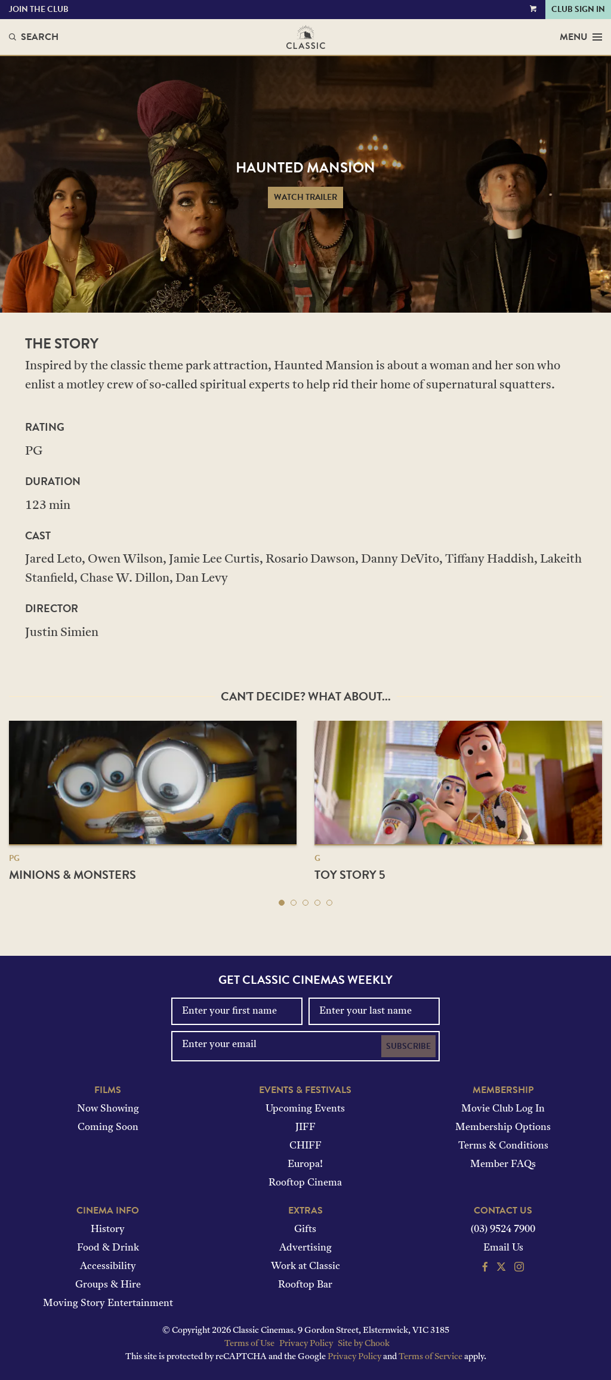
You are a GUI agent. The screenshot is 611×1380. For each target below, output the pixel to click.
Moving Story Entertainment (108, 1303)
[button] (282, 903)
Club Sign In (578, 9)
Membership (503, 1090)
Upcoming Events (305, 1109)
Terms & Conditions (503, 1146)
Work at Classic (305, 1266)
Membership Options (503, 1127)
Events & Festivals (305, 1090)
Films (107, 1090)
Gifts (305, 1229)
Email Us (503, 1248)
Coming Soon (108, 1127)
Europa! (305, 1164)
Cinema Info (107, 1210)
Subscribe (408, 1046)
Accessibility (108, 1266)
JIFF (305, 1127)
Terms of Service (430, 1357)
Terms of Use (249, 1343)
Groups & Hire (108, 1285)
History (108, 1229)
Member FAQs (503, 1164)
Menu (581, 37)
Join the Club (39, 9)
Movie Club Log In (503, 1109)
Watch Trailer (305, 197)
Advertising (305, 1248)
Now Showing (108, 1109)
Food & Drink (108, 1248)
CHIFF (305, 1146)
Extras (305, 1210)
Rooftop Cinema (305, 1183)
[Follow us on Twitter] (501, 1268)
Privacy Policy (306, 1343)
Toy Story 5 (349, 875)
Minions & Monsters (72, 875)
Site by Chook (364, 1343)
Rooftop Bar (305, 1285)
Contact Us (503, 1210)
